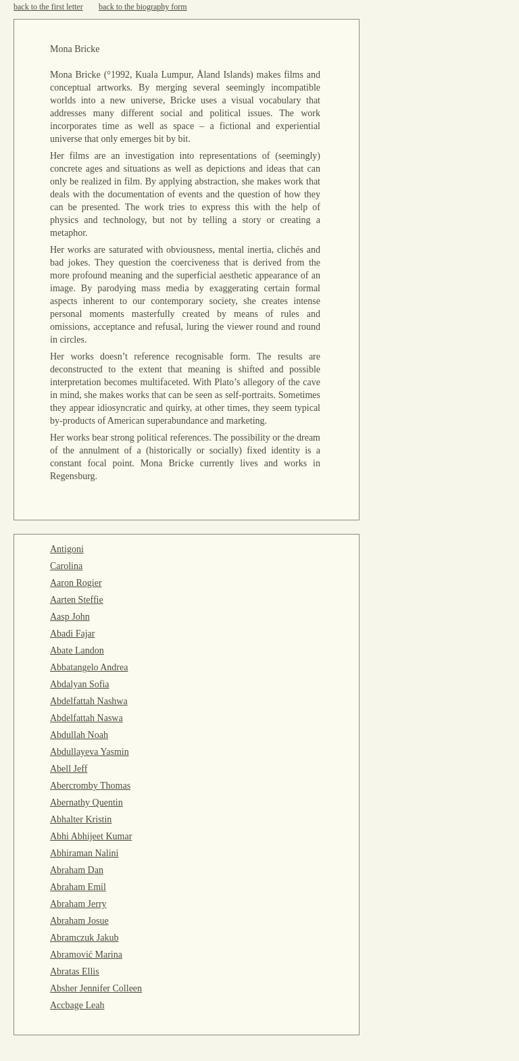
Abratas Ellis (74, 971)
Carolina (66, 566)
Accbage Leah (77, 1005)
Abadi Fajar (72, 633)
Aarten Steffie (76, 600)
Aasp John (70, 617)
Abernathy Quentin (86, 802)
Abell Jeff (68, 769)
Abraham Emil (78, 887)
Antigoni (67, 549)
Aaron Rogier (76, 583)
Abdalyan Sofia (79, 684)
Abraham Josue (79, 921)
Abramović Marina (86, 954)
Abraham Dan (76, 870)
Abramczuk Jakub (84, 938)
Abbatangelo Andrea (89, 667)
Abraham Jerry (78, 904)
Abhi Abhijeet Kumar (91, 836)
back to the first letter (48, 6)
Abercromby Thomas (90, 786)
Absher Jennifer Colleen (96, 988)
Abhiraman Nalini (84, 853)
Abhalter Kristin (81, 819)
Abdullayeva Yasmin (89, 752)
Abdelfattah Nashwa (89, 701)
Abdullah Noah (79, 735)
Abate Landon (77, 650)
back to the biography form (143, 6)
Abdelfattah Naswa (86, 718)
